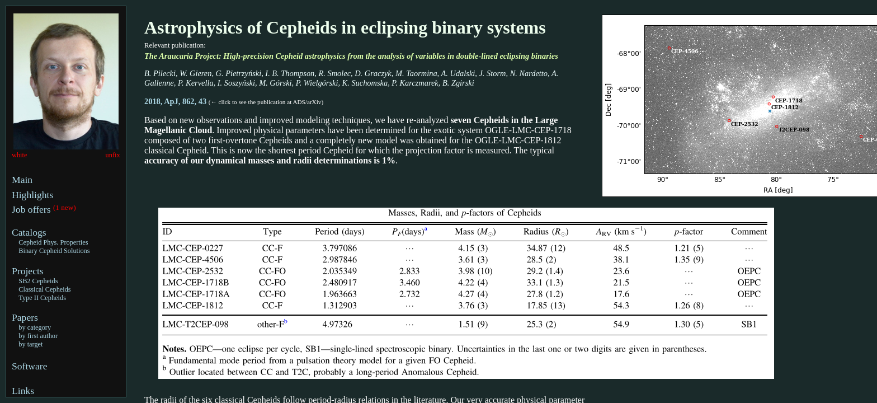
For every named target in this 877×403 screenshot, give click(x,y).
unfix (113, 155)
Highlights (32, 194)
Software (30, 366)
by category (34, 327)
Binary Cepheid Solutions (53, 251)
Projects (28, 271)
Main (22, 179)
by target (30, 344)
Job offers (32, 209)
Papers (25, 317)
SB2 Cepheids (38, 281)
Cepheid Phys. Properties (53, 242)
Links (23, 390)
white (19, 155)
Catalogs (29, 232)
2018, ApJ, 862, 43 (176, 101)
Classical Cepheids (44, 289)
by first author (38, 336)
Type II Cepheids (42, 298)
